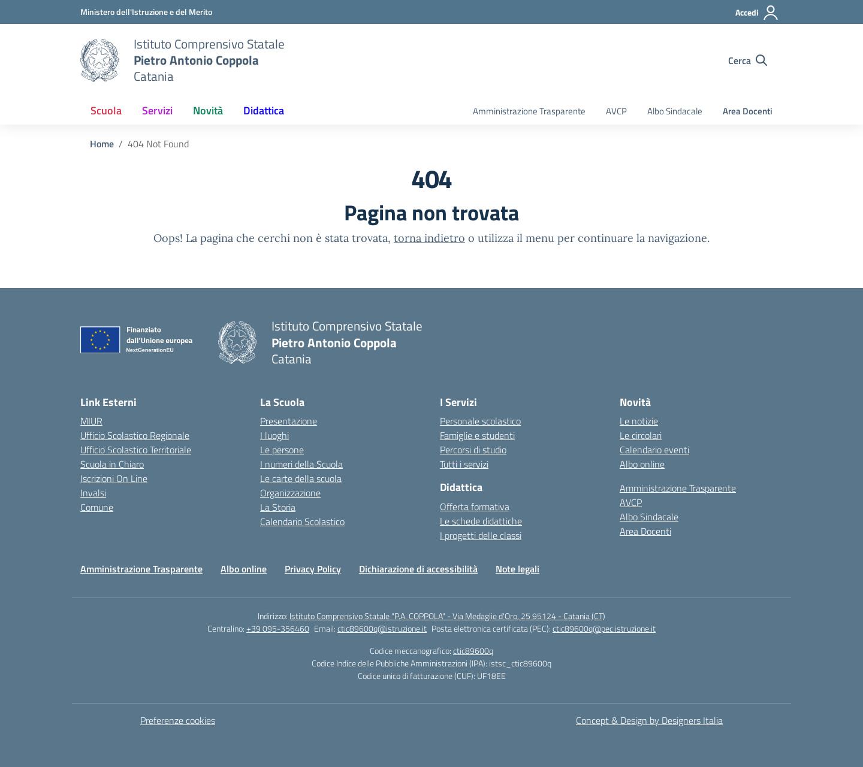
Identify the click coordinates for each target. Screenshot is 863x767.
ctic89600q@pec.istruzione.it (604, 628)
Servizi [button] (157, 110)
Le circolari (641, 435)
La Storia (277, 507)
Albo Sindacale (674, 111)
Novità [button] (208, 110)
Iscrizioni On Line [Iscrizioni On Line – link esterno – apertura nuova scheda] (113, 478)
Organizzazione (290, 493)
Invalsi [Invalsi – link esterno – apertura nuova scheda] (93, 493)
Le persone (282, 449)
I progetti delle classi (480, 535)
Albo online (642, 464)
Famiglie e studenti (477, 435)
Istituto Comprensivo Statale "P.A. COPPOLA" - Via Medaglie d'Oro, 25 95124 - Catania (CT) (447, 616)
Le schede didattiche (481, 521)
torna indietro (429, 238)
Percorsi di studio (473, 449)
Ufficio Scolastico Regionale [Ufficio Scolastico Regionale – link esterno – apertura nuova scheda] (134, 435)
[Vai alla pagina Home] (102, 144)
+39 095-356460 (277, 628)
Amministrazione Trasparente (529, 111)
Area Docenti (748, 111)
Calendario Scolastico (302, 521)
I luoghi (274, 435)
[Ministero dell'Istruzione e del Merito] (146, 11)
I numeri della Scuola (301, 464)
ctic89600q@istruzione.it (382, 628)
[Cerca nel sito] (748, 60)
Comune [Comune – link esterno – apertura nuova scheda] (96, 507)
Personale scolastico (480, 421)
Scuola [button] (106, 110)
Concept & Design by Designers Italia (649, 720)
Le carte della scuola (301, 478)
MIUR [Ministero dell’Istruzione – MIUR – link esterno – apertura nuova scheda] (91, 421)
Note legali (517, 569)
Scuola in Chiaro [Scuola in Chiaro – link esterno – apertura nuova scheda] (112, 464)
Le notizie (639, 421)
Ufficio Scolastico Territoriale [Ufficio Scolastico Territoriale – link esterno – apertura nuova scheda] (135, 449)
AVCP (616, 111)
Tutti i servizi (464, 464)
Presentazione (288, 421)
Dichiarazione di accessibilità (418, 569)
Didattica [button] (263, 110)
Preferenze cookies (177, 720)
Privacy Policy (313, 569)
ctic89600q (473, 650)
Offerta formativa (474, 506)
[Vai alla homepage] (99, 60)
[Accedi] (757, 12)
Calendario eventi (654, 449)
